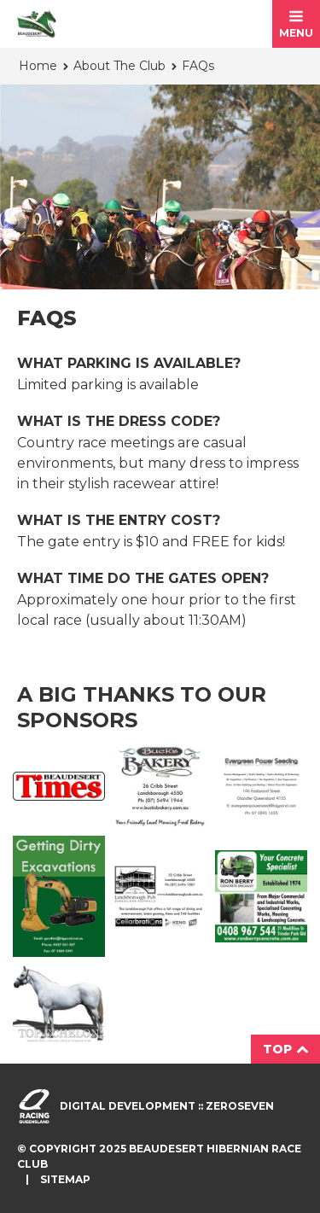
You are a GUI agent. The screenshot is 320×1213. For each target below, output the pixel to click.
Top (285, 1049)
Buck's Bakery (159, 786)
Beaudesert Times (59, 786)
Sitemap (65, 1179)
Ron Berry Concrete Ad (261, 896)
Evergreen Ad (261, 786)
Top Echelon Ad (59, 1003)
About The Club (119, 65)
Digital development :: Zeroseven (167, 1106)
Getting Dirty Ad (59, 896)
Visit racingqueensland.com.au (34, 1106)
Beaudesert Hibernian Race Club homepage (36, 24)
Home (38, 65)
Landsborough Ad (159, 896)
